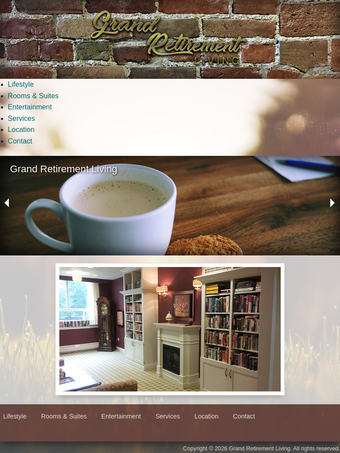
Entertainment (30, 107)
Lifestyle (21, 84)
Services (21, 118)
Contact (20, 141)
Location (21, 129)
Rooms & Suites (33, 96)
